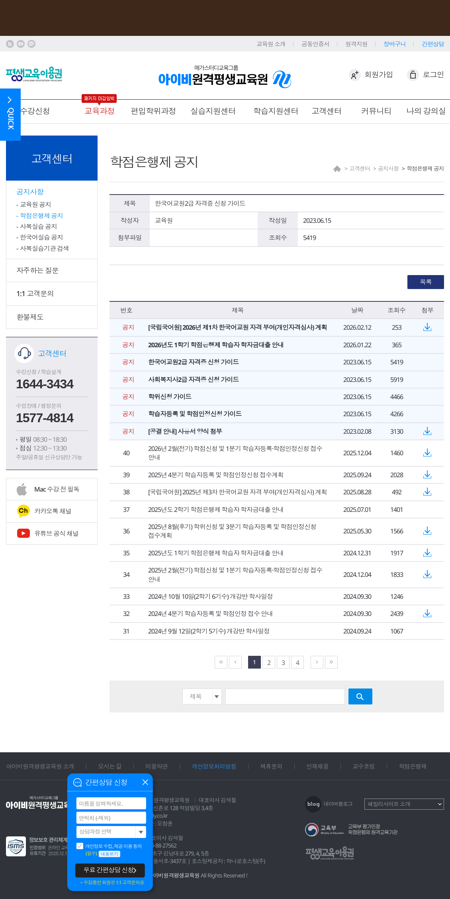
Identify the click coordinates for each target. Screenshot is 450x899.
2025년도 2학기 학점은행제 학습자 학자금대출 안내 (216, 509)
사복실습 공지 (38, 226)
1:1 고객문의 (35, 293)
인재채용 (317, 766)
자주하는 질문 (37, 270)
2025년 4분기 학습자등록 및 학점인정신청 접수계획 (216, 474)
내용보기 (109, 854)
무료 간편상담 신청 (108, 870)
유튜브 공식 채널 (56, 533)
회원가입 (378, 74)
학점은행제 (413, 766)
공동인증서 (315, 44)
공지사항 (29, 192)
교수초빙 (363, 766)
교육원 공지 (35, 204)
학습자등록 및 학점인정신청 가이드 (194, 413)
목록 (426, 281)
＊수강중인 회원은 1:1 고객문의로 (111, 882)
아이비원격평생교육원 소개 (40, 766)
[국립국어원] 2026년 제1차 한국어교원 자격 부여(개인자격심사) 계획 (237, 327)
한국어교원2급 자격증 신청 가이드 (193, 362)
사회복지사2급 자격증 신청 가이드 (193, 379)
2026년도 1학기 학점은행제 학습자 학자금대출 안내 (216, 344)
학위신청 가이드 (169, 396)
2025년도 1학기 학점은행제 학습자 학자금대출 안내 (216, 553)
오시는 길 (109, 766)
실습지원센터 (213, 111)
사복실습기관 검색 (44, 248)
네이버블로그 (338, 803)
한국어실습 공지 (41, 237)
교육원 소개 (271, 44)
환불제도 (29, 317)
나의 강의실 (426, 111)
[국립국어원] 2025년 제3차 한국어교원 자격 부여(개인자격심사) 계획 (237, 492)
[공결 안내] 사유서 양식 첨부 (185, 431)
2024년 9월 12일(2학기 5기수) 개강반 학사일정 (209, 631)
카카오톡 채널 (52, 511)
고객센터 (326, 111)
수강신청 (35, 111)
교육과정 (99, 111)
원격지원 (356, 44)
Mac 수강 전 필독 (56, 489)
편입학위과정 (153, 111)
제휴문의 (271, 766)
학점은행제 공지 (41, 215)
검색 (360, 696)
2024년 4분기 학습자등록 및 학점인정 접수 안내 (210, 613)
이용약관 (156, 766)
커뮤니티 (376, 111)
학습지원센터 (276, 111)
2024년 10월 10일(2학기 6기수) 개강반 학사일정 (210, 596)
